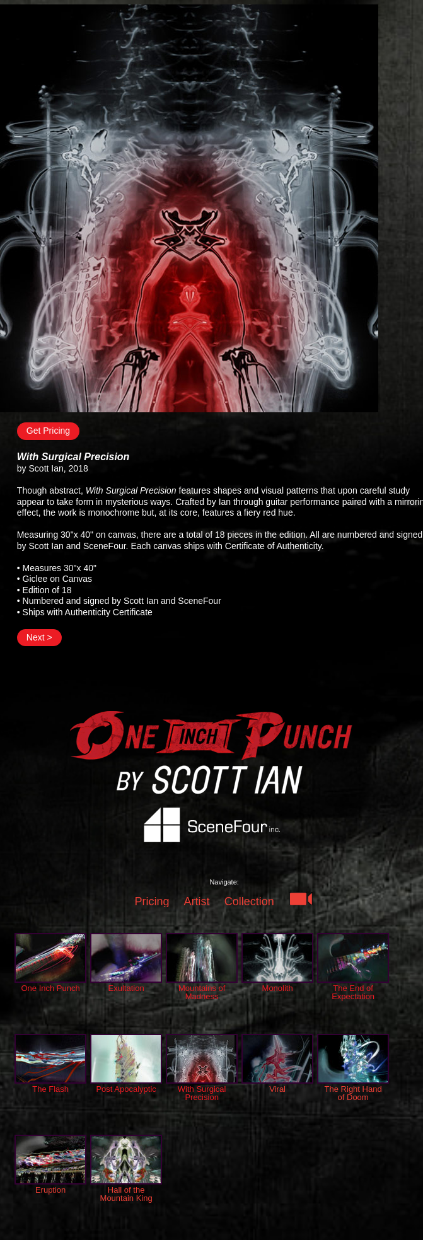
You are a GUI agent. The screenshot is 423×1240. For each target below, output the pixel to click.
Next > (39, 637)
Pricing (151, 901)
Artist (197, 901)
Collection (249, 901)
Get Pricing (48, 431)
